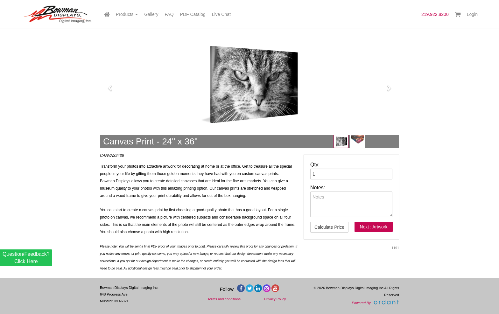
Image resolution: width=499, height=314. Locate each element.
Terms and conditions (224, 299)
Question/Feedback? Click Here (26, 257)
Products (127, 14)
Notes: (317, 187)
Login (472, 14)
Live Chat (221, 14)
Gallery (151, 14)
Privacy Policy (275, 299)
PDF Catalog (193, 14)
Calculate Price (329, 227)
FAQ (169, 14)
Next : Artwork (373, 226)
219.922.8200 (435, 14)
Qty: (315, 164)
